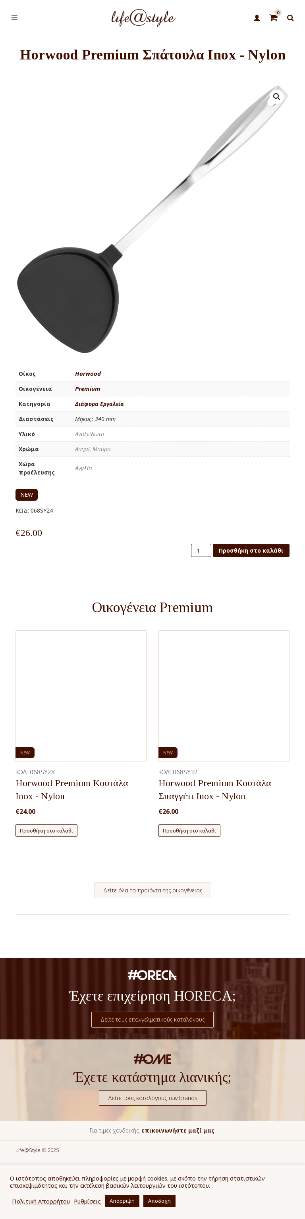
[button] (277, 97)
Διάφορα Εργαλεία (99, 404)
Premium (87, 388)
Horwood (88, 373)
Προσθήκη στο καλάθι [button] (46, 830)
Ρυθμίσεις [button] (87, 1201)
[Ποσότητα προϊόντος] (201, 550)
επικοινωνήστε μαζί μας (177, 1130)
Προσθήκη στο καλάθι (251, 550)
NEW (26, 494)
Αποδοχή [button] (159, 1200)
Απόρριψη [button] (122, 1200)
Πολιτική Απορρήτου (41, 1201)
